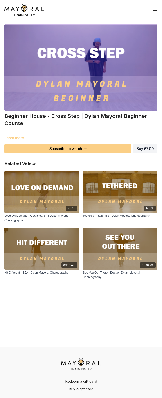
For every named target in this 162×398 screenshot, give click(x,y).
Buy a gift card (81, 389)
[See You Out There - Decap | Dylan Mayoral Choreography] (120, 274)
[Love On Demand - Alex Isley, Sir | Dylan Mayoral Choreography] (41, 218)
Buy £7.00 (145, 148)
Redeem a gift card (81, 381)
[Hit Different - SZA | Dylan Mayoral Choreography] (41, 272)
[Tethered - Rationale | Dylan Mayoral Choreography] (120, 216)
